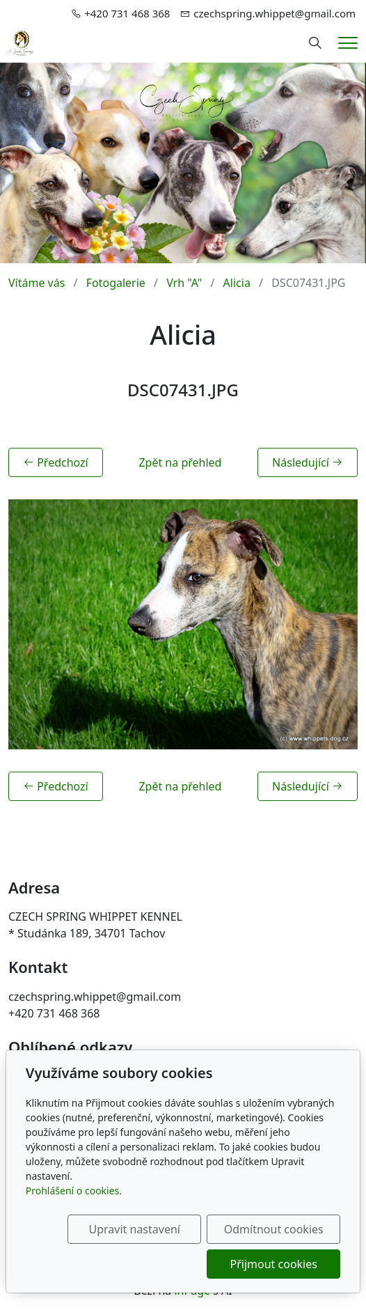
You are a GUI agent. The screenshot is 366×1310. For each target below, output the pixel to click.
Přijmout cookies (273, 1264)
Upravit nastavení (134, 1229)
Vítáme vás (36, 282)
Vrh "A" (184, 282)
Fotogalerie (115, 282)
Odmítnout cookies (274, 1229)
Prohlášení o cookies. (74, 1190)
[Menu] (348, 43)
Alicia (236, 282)
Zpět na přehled (179, 462)
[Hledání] (315, 43)
